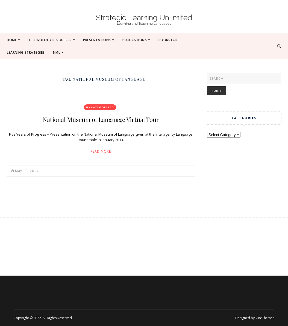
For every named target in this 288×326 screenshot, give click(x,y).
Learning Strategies (26, 52)
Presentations (98, 40)
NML (58, 52)
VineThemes (264, 318)
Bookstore (169, 40)
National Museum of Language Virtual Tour (100, 119)
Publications (136, 40)
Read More (100, 151)
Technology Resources (51, 40)
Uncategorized (100, 107)
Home (13, 40)
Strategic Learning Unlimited (144, 18)
